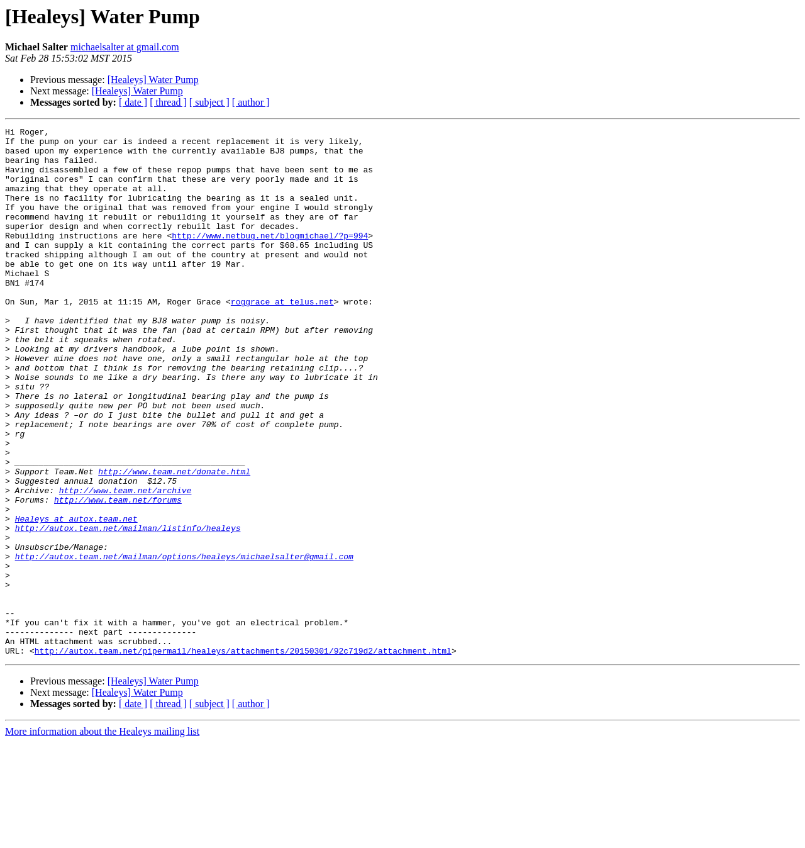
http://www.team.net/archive (125, 563)
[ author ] (251, 102)
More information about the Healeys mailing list (102, 837)
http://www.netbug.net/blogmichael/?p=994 (270, 258)
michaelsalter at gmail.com (124, 47)
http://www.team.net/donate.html (174, 541)
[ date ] (133, 102)
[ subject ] (209, 102)
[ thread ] (168, 102)
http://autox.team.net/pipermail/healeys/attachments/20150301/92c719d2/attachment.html (243, 756)
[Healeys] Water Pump (153, 79)
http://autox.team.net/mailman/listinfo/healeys (128, 609)
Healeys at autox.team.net (76, 597)
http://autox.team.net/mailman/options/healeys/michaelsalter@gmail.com (184, 643)
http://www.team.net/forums (118, 575)
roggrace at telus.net (282, 337)
